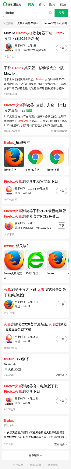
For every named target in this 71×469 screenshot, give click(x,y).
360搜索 (13, 4)
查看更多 (59, 444)
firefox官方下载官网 (55, 23)
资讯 (42, 4)
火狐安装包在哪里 (27, 23)
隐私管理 (35, 465)
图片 (52, 4)
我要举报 (53, 465)
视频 (63, 4)
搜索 (61, 12)
